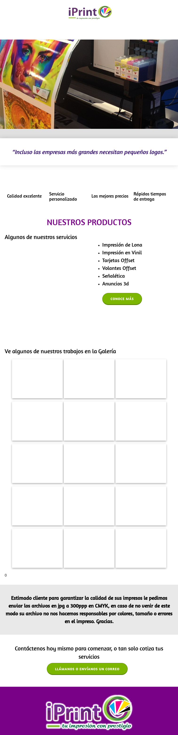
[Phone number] (79, 705)
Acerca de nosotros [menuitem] (29, 721)
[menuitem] (81, 31)
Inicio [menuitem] (10, 721)
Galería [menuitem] (66, 721)
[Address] (98, 705)
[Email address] (89, 705)
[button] (37, 348)
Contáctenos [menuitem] (83, 721)
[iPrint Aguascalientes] (90, 13)
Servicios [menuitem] (51, 721)
